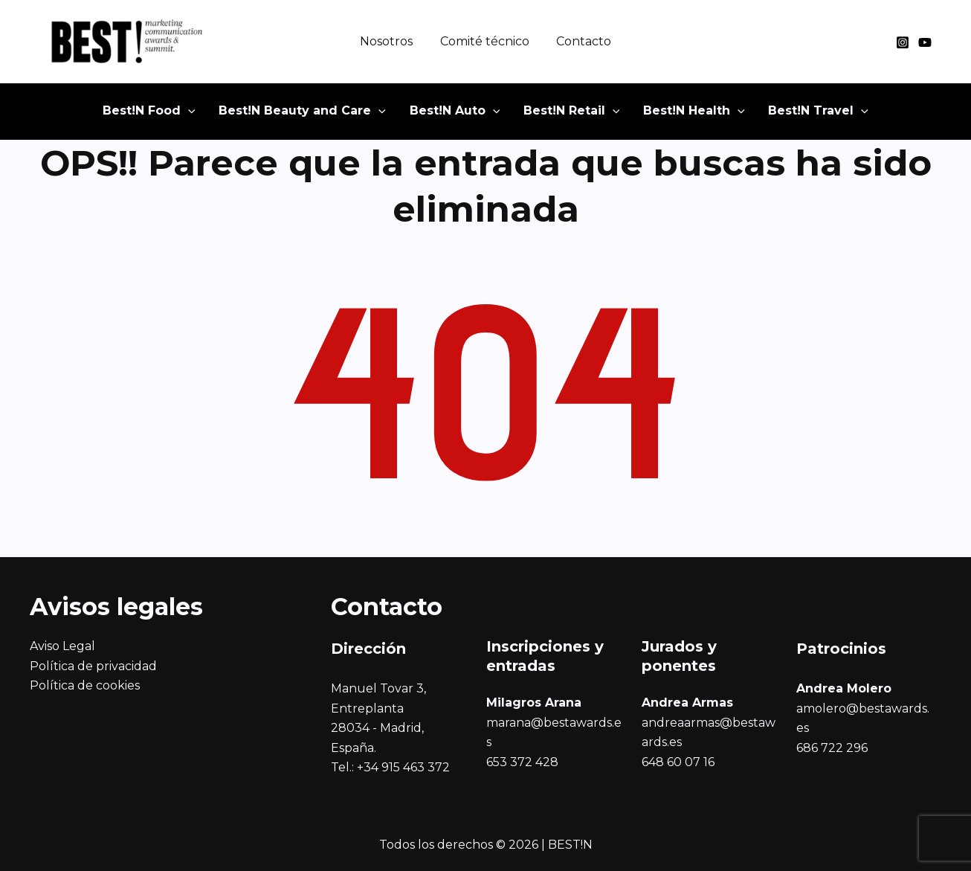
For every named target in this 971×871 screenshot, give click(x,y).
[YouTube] (925, 42)
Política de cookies (85, 685)
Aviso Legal (62, 646)
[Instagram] (902, 42)
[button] (171, 115)
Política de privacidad (93, 666)
